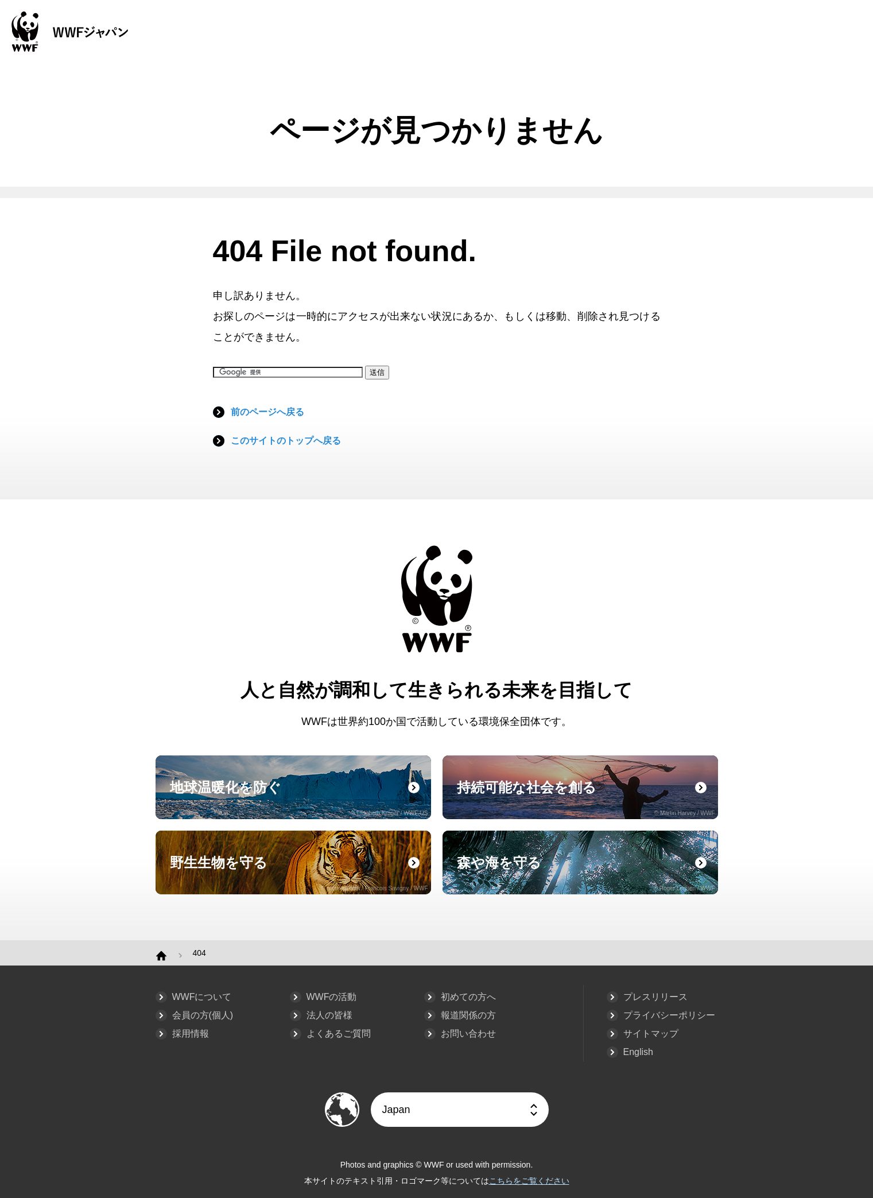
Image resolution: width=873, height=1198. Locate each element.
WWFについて (202, 997)
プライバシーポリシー (669, 1015)
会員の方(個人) (203, 1015)
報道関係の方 (468, 1015)
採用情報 (190, 1033)
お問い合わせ (468, 1033)
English (638, 1052)
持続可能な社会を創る (586, 798)
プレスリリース (655, 997)
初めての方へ (468, 997)
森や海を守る (586, 873)
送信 (377, 372)
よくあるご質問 (338, 1033)
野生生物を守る (299, 873)
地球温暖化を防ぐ (299, 798)
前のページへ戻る (267, 412)
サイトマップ (650, 1033)
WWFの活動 (331, 997)
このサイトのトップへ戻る (286, 440)
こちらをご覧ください (529, 1180)
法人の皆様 (329, 1015)
